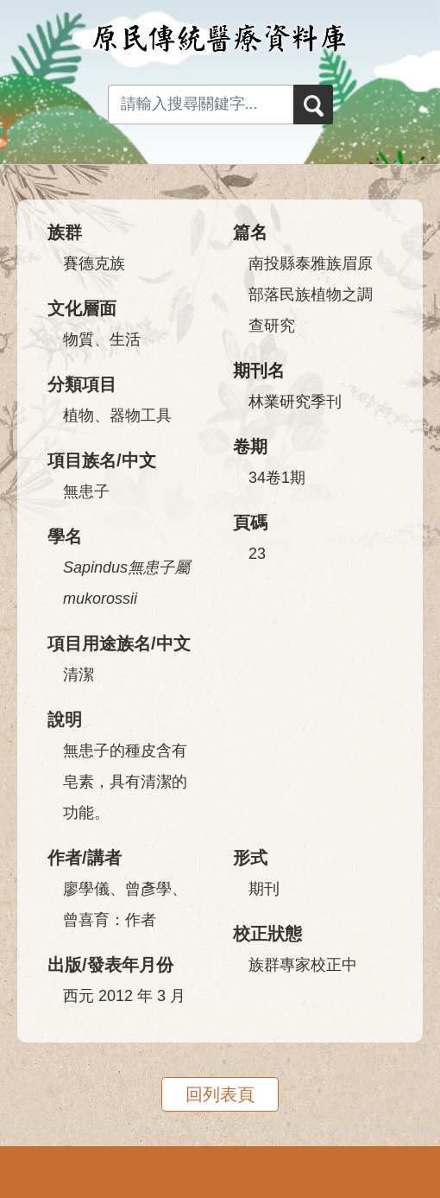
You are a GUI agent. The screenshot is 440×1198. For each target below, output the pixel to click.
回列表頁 (220, 1094)
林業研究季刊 (295, 401)
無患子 (86, 491)
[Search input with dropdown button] (200, 104)
